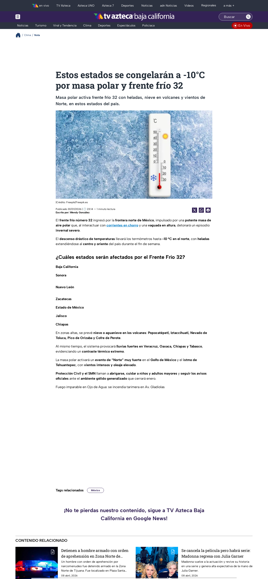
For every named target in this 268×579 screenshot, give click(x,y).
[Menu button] (32, 17)
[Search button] (248, 16)
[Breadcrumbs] (19, 35)
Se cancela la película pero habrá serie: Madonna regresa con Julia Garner (215, 553)
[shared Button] (201, 210)
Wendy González (80, 212)
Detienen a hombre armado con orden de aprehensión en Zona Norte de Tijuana (94, 553)
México (95, 490)
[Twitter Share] (194, 210)
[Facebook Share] (208, 210)
